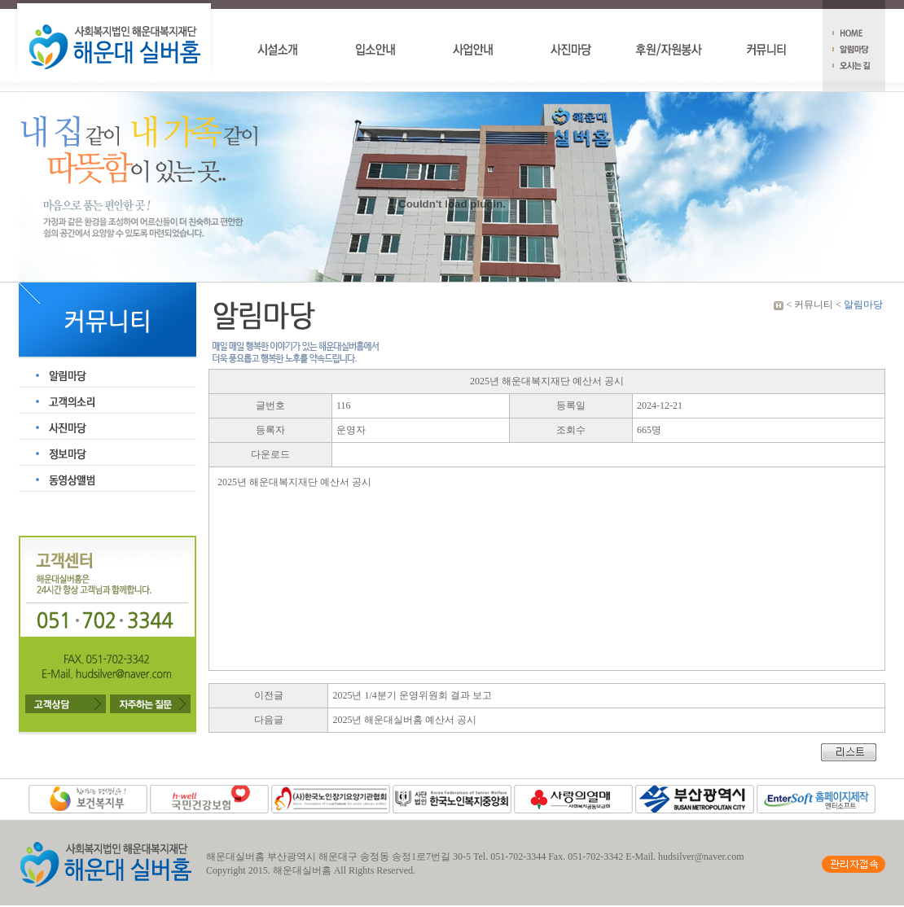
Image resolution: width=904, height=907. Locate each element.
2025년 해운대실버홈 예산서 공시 (404, 719)
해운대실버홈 (302, 870)
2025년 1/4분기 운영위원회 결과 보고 (411, 695)
